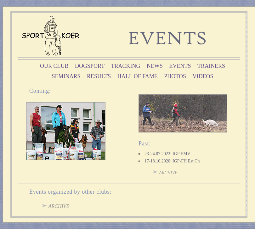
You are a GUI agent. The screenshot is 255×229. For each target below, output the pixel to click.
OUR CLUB (54, 66)
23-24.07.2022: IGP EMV (167, 153)
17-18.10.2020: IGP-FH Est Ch (172, 161)
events (180, 66)
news (155, 66)
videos (203, 76)
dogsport (90, 66)
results (99, 76)
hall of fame (137, 76)
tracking (125, 66)
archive (165, 172)
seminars (66, 76)
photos (175, 76)
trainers (211, 66)
